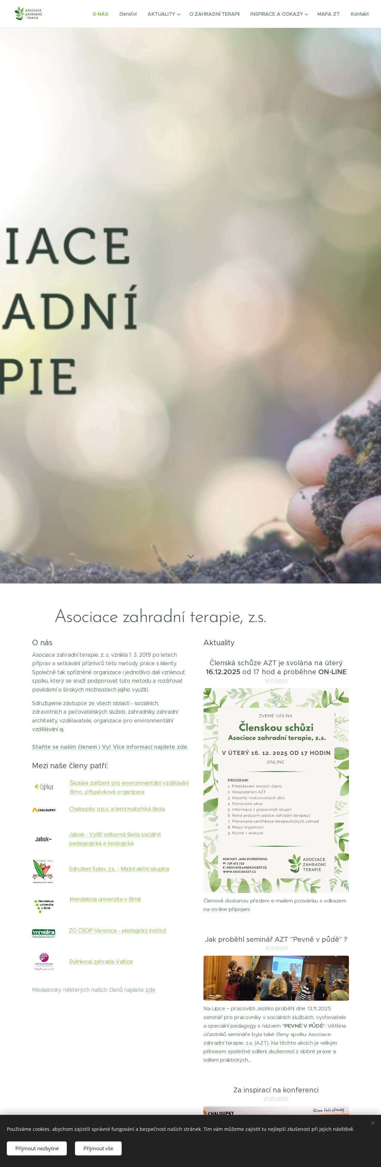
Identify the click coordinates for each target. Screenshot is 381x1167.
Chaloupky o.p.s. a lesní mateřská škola (117, 808)
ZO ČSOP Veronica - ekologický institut (118, 930)
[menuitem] (103, 13)
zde (150, 989)
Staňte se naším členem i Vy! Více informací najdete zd (108, 747)
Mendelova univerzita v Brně (105, 899)
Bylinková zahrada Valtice (101, 961)
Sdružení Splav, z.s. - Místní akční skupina (119, 868)
